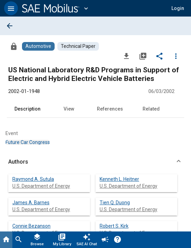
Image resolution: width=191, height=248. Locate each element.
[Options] (176, 56)
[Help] (117, 239)
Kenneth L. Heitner (119, 179)
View (69, 109)
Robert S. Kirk (114, 226)
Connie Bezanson (31, 226)
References (110, 109)
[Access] (14, 46)
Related (151, 109)
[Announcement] (105, 239)
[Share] (159, 56)
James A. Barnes (30, 202)
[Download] (126, 56)
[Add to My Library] (143, 56)
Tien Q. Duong (115, 202)
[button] (11, 8)
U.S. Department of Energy (41, 186)
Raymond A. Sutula (33, 179)
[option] (27, 142)
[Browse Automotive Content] (38, 46)
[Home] (6, 239)
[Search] (18, 239)
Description (27, 109)
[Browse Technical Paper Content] (78, 46)
